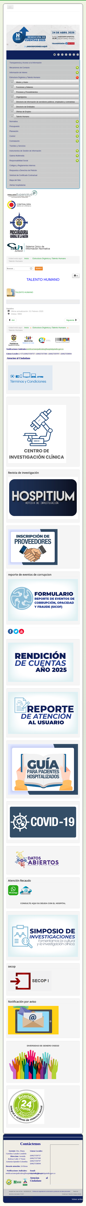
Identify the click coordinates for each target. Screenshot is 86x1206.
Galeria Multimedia (16, 156)
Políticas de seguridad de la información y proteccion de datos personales (51, 1191)
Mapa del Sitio (15, 180)
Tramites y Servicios (17, 146)
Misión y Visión (22, 82)
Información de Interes (18, 72)
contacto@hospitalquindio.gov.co (42, 1173)
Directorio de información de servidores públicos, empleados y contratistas (45, 102)
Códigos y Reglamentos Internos (22, 165)
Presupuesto (14, 126)
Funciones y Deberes (24, 87)
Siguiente (71, 320)
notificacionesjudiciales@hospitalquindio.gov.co (45, 349)
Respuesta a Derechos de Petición (23, 170)
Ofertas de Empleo (23, 112)
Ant (12, 320)
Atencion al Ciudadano (18, 358)
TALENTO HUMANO (19, 292)
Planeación (13, 131)
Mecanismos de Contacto (19, 68)
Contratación (14, 141)
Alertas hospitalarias (17, 185)
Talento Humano (22, 117)
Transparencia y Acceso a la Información (25, 63)
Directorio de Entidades (25, 107)
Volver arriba (77, 1199)
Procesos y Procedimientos (27, 92)
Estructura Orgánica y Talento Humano (24, 77)
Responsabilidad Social (18, 161)
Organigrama (21, 97)
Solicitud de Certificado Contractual (23, 175)
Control (12, 136)
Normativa (13, 121)
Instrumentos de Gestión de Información (25, 151)
